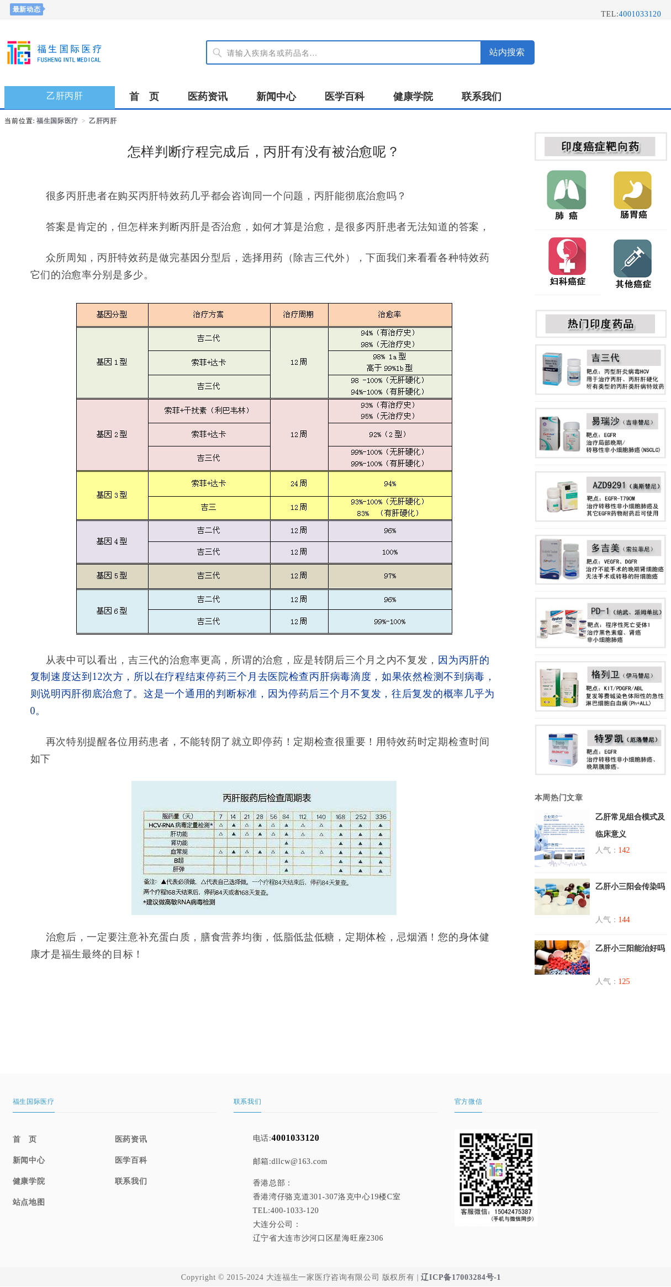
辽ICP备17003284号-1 (461, 1277)
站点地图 (29, 1202)
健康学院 (413, 96)
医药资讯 (208, 96)
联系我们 (481, 96)
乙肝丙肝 (103, 121)
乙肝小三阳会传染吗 (630, 886)
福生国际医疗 (57, 121)
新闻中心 (276, 96)
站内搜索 (507, 52)
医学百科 (344, 96)
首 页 (144, 96)
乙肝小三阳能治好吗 (630, 948)
